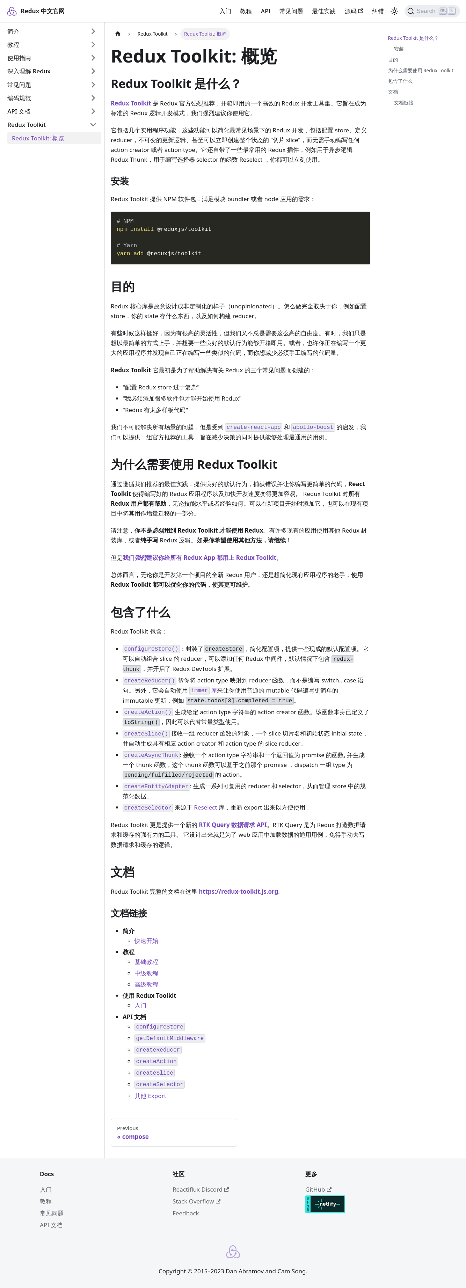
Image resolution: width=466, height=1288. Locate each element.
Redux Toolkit (26, 124)
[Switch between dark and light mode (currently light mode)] (394, 11)
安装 (399, 48)
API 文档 (18, 111)
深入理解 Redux (28, 71)
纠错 (378, 11)
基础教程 (146, 962)
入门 (225, 11)
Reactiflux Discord (201, 1189)
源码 (354, 11)
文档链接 (404, 102)
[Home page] (118, 34)
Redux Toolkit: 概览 (38, 138)
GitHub (318, 1189)
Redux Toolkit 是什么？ (413, 38)
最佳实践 (324, 11)
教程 (246, 11)
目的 (393, 59)
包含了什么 (400, 81)
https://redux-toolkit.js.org (238, 891)
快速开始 (146, 941)
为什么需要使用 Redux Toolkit (420, 70)
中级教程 (146, 973)
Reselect (205, 807)
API (266, 11)
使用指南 (19, 58)
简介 (13, 31)
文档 (393, 91)
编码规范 (19, 98)
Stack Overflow (196, 1201)
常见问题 (291, 11)
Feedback (186, 1213)
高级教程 (146, 984)
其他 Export (150, 1096)
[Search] (432, 11)
